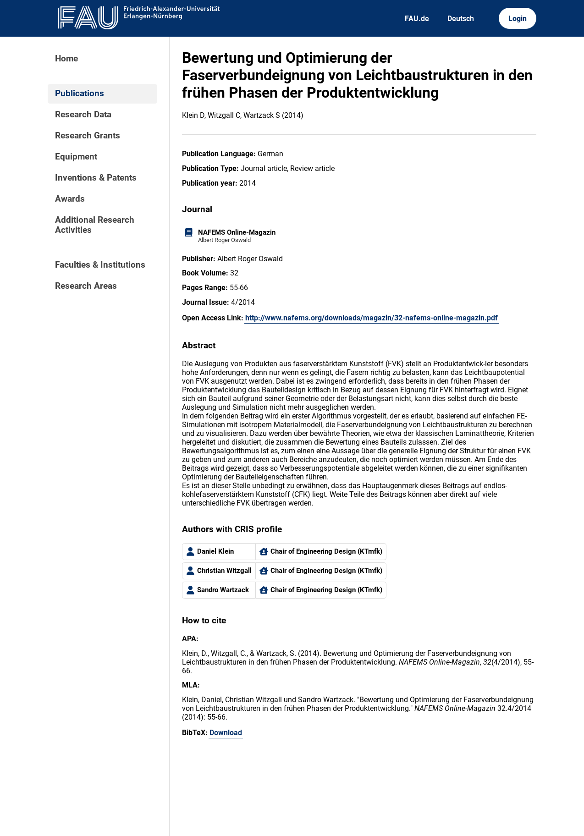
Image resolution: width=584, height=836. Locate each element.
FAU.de (417, 18)
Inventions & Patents (96, 178)
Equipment (76, 157)
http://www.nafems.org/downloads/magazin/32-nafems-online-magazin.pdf (371, 318)
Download (225, 732)
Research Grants (87, 136)
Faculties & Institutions (100, 265)
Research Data (83, 115)
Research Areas (86, 286)
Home (66, 59)
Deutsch (460, 18)
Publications (79, 93)
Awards (70, 199)
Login (517, 18)
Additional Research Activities (94, 225)
